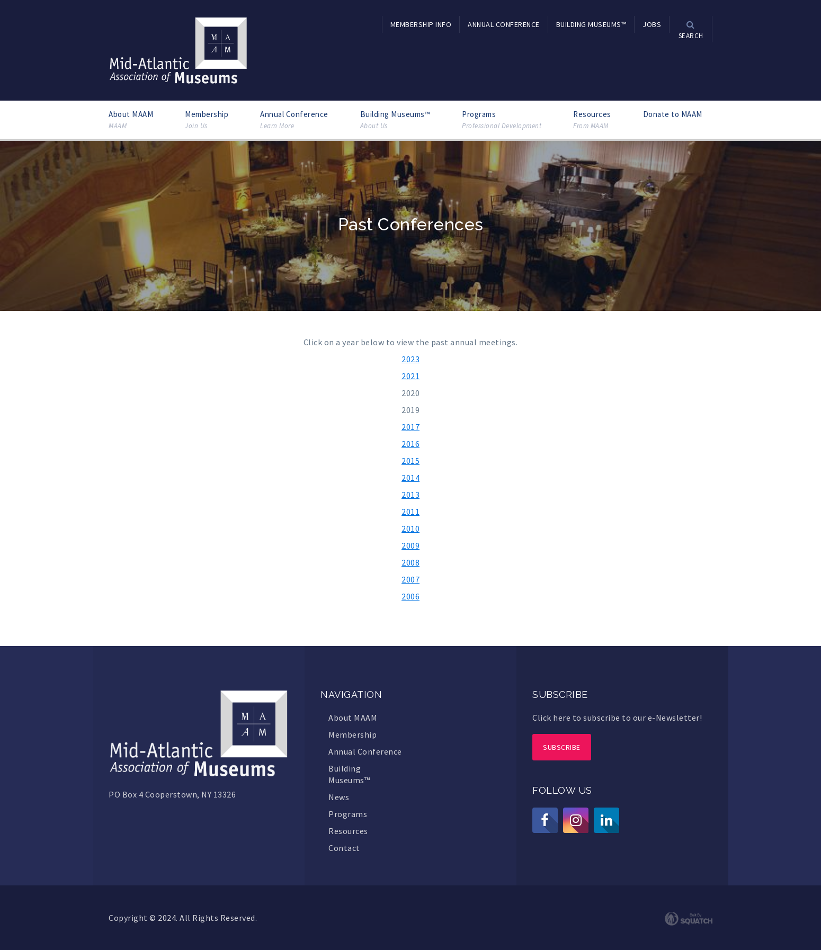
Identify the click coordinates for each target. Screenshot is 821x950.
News (338, 797)
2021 (410, 376)
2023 (410, 359)
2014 (410, 477)
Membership (206, 120)
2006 (410, 596)
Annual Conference (294, 120)
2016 (410, 443)
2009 (410, 545)
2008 (410, 562)
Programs (501, 120)
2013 (410, 494)
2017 (410, 427)
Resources (592, 120)
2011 (410, 511)
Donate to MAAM (672, 114)
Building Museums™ (395, 120)
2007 (410, 579)
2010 (410, 528)
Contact (344, 848)
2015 (410, 460)
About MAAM (131, 120)
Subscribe (562, 747)
